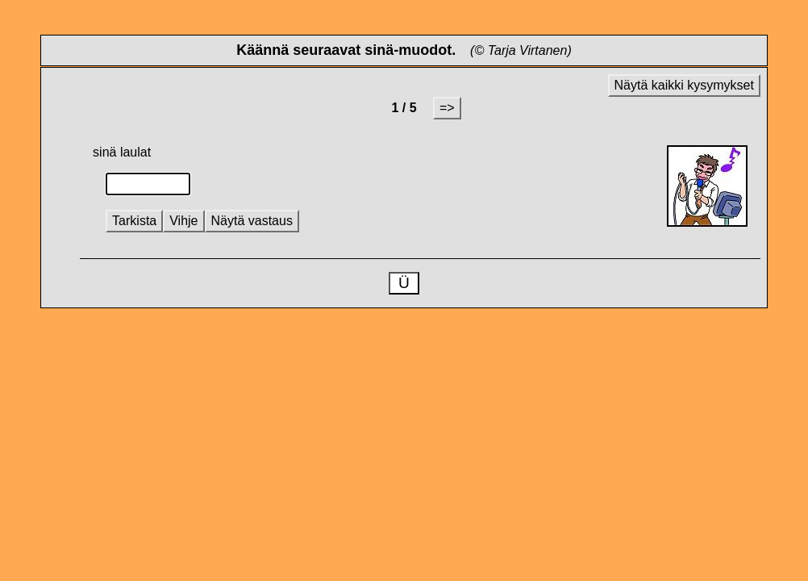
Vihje (183, 221)
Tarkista (134, 221)
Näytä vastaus (252, 221)
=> (447, 108)
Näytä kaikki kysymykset (684, 85)
